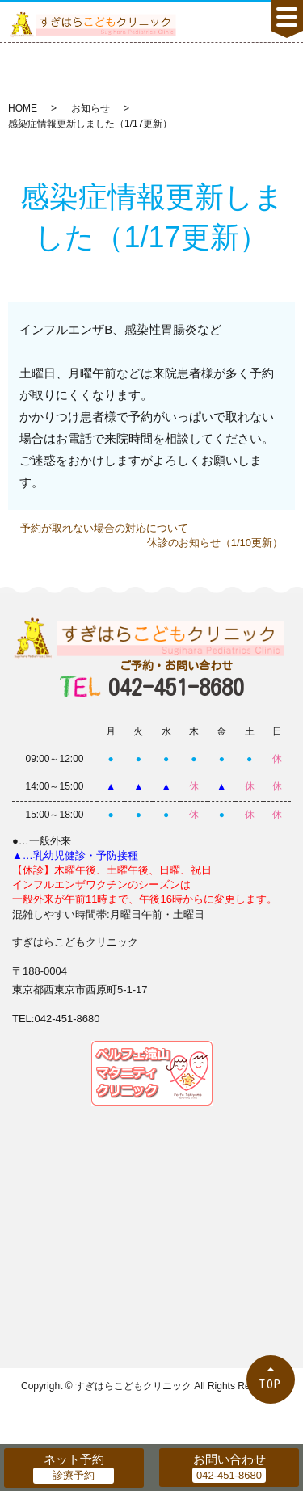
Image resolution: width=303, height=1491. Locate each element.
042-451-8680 (176, 679)
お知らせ (90, 108)
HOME (22, 108)
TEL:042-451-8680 (55, 1019)
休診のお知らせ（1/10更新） (215, 543)
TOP (270, 1384)
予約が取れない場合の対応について (104, 528)
